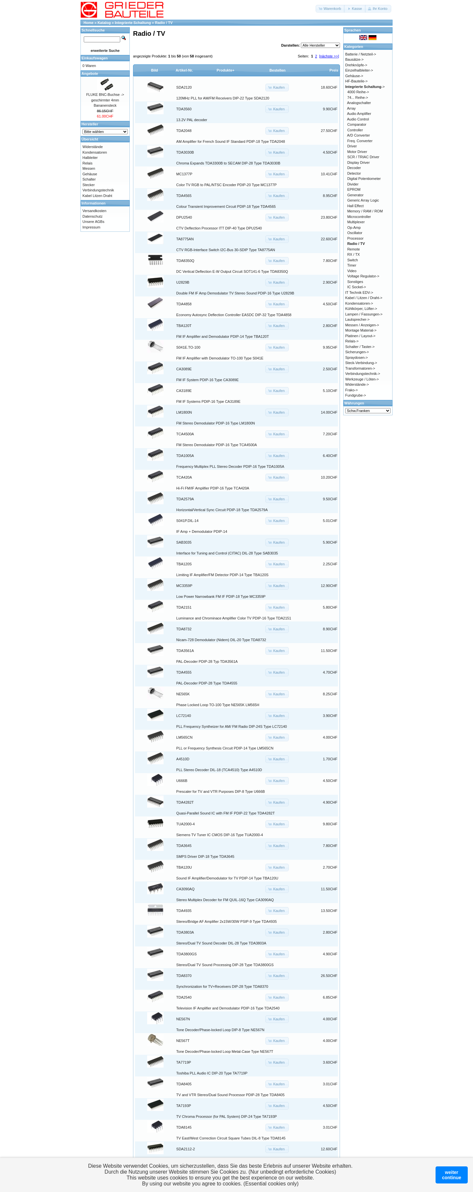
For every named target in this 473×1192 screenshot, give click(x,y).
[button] (330, 8)
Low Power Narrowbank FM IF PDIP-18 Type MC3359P (221, 596)
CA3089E (184, 369)
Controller (355, 130)
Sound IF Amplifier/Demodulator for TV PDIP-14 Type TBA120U (227, 878)
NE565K (183, 694)
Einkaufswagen (94, 58)
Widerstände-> (357, 384)
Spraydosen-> (356, 357)
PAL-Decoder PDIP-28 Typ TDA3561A (207, 661)
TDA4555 (183, 672)
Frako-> (351, 390)
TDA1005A (185, 456)
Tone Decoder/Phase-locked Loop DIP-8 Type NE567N (220, 1030)
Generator (355, 195)
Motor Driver (357, 152)
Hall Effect (355, 206)
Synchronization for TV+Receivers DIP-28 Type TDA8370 (222, 986)
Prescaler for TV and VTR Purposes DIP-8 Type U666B (220, 791)
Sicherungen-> (357, 352)
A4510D (183, 759)
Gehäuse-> (354, 76)
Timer (351, 265)
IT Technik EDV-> (359, 292)
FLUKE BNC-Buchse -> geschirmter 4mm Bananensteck (105, 100)
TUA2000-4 (185, 824)
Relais (87, 163)
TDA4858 (183, 304)
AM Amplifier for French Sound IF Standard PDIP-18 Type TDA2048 (230, 141)
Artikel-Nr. (184, 70)
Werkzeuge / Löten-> (362, 379)
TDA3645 (183, 846)
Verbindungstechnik (98, 190)
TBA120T (183, 326)
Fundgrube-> (355, 395)
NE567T (183, 1041)
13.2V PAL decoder (191, 120)
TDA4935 (183, 911)
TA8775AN (185, 239)
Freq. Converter (359, 141)
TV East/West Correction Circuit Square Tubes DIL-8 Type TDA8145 (231, 1138)
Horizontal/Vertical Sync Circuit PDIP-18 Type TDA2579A (222, 510)
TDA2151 (183, 607)
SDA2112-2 (185, 1149)
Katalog (104, 23)
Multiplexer (356, 222)
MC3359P (184, 586)
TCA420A (184, 477)
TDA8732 (183, 629)
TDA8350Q (185, 261)
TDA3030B (185, 152)
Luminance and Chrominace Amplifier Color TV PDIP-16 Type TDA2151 (233, 618)
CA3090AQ (185, 889)
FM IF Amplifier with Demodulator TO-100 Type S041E (219, 358)
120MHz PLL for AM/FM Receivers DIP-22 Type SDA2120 (222, 98)
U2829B (183, 282)
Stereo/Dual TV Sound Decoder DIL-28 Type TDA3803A (221, 943)
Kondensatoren (94, 152)
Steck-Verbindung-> (361, 363)
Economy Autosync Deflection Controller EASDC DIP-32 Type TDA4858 (234, 315)
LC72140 (183, 716)
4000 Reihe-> (358, 92)
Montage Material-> (360, 330)
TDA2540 (183, 997)
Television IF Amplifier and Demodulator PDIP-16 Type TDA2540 (228, 1008)
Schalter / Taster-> (359, 347)
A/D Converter (358, 135)
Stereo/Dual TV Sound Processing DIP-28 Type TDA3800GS (225, 965)
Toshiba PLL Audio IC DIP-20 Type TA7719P (212, 1073)
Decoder (354, 168)
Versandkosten (94, 211)
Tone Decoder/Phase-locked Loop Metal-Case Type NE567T (224, 1051)
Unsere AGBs (93, 222)
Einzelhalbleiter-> (359, 70)
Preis (333, 70)
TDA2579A (185, 499)
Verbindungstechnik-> (362, 374)
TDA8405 (183, 1084)
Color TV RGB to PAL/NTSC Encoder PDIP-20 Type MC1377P (226, 185)
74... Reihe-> (357, 97)
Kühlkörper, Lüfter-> (361, 309)
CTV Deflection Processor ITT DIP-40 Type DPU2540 (219, 228)
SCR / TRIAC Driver (363, 157)
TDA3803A (185, 932)
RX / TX (353, 254)
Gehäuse (89, 174)
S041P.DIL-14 (187, 521)
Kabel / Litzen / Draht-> (363, 298)
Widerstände (92, 147)
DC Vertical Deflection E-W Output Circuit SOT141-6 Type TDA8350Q (232, 271)
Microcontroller (359, 217)
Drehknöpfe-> (356, 65)
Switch (352, 260)
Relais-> (352, 341)
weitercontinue (451, 1175)
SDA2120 (184, 87)
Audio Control (358, 119)
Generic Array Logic (363, 200)
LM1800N (184, 412)
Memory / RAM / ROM (365, 211)
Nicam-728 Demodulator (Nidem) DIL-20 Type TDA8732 (221, 640)
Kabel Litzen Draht (97, 196)
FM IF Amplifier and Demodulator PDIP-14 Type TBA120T (222, 336)
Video (351, 271)
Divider (352, 184)
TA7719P (183, 1062)
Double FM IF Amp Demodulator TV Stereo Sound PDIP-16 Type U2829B (235, 293)
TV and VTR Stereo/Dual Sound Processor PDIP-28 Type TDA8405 (230, 1095)
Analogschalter (359, 103)
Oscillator (354, 233)
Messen (88, 168)
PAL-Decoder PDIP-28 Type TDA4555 (206, 683)
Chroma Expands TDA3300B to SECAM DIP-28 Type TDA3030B (228, 163)
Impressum (91, 227)
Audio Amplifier (359, 114)
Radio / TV (164, 23)
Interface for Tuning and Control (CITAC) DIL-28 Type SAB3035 (227, 553)
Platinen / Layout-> (360, 336)
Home (88, 23)
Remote (353, 249)
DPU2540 (184, 217)
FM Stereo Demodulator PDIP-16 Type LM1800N (215, 423)
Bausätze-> (354, 59)
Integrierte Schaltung (133, 23)
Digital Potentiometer (364, 179)
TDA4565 (183, 196)
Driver (352, 146)
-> (365, 87)
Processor (355, 238)
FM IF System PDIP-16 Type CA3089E (207, 380)
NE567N (183, 1019)
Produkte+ (226, 70)
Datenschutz (92, 216)
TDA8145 (183, 1127)
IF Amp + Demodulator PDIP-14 (201, 531)
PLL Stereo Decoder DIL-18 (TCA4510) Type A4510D (219, 770)
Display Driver (358, 162)
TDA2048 (183, 131)
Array (351, 108)
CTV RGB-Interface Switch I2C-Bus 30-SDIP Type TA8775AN (225, 250)
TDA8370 (183, 976)
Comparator (356, 124)
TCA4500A (185, 434)
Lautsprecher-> (357, 319)
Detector (354, 173)
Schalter (89, 179)
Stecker (88, 185)
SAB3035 (183, 542)
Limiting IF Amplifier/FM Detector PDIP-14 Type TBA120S (222, 575)
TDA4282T (185, 802)
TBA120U (184, 867)
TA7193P (183, 1106)
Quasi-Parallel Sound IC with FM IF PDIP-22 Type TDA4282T (225, 813)
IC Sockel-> (356, 287)
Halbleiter (90, 158)
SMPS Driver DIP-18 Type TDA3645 (205, 856)
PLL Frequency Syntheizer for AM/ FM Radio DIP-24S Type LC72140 (231, 726)
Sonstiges (355, 282)
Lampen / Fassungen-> (363, 314)
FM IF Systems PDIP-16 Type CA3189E (208, 401)
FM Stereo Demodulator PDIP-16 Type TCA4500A (216, 445)
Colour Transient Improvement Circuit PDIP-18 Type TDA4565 (226, 206)
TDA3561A (185, 651)
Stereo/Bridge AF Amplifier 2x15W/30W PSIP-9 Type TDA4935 (226, 921)
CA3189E (184, 391)
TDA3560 (183, 109)
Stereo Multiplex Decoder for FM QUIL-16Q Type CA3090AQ (225, 900)
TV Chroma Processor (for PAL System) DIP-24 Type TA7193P (226, 1116)
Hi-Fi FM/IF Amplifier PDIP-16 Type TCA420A (212, 488)
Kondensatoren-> (359, 303)
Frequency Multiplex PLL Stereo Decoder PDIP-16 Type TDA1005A (230, 466)
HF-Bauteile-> (356, 81)
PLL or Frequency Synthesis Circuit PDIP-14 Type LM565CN (225, 748)
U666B (182, 781)
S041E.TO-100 (188, 347)
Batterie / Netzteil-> (360, 54)
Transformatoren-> (360, 368)
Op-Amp (354, 227)
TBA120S (184, 564)
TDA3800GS (186, 954)
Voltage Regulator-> (363, 276)
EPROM (353, 189)
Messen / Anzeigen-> (362, 325)
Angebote (89, 74)
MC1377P (184, 174)
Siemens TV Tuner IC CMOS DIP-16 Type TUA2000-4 (219, 835)
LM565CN (184, 737)
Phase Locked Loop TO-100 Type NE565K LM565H (217, 705)
